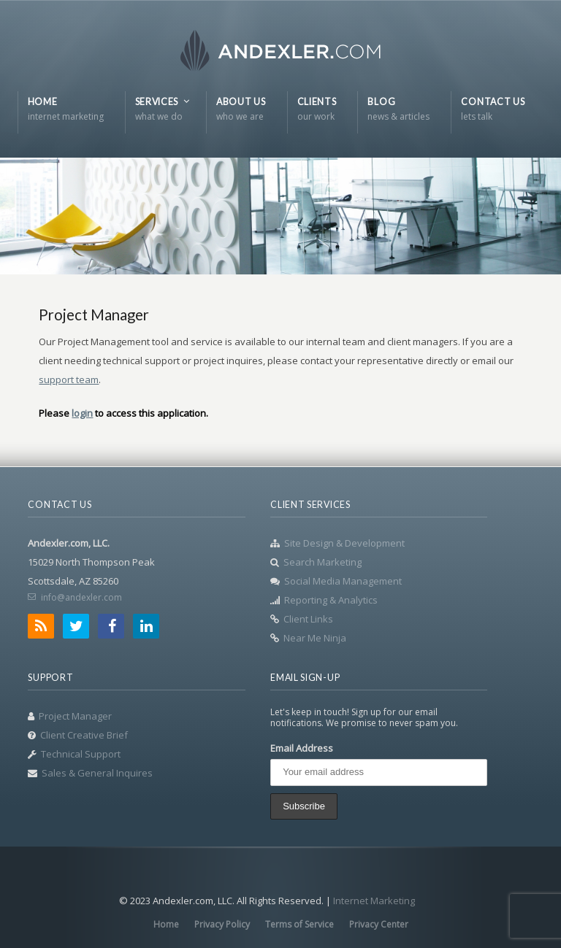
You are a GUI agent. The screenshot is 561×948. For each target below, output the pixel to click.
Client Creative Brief (84, 734)
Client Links (308, 618)
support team (69, 379)
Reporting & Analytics (331, 599)
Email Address (301, 748)
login (82, 413)
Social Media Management (343, 580)
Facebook (111, 626)
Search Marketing (322, 562)
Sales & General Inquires (97, 772)
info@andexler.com (81, 597)
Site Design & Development (344, 543)
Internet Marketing (374, 900)
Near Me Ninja (314, 637)
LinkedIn (146, 626)
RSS (41, 626)
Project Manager (75, 715)
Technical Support (81, 753)
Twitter (76, 626)
